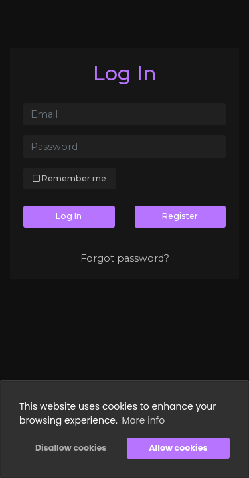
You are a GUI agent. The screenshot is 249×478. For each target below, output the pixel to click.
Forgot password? (124, 258)
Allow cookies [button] (178, 447)
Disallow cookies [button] (70, 447)
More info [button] (143, 420)
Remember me (69, 178)
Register (180, 216)
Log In (69, 216)
